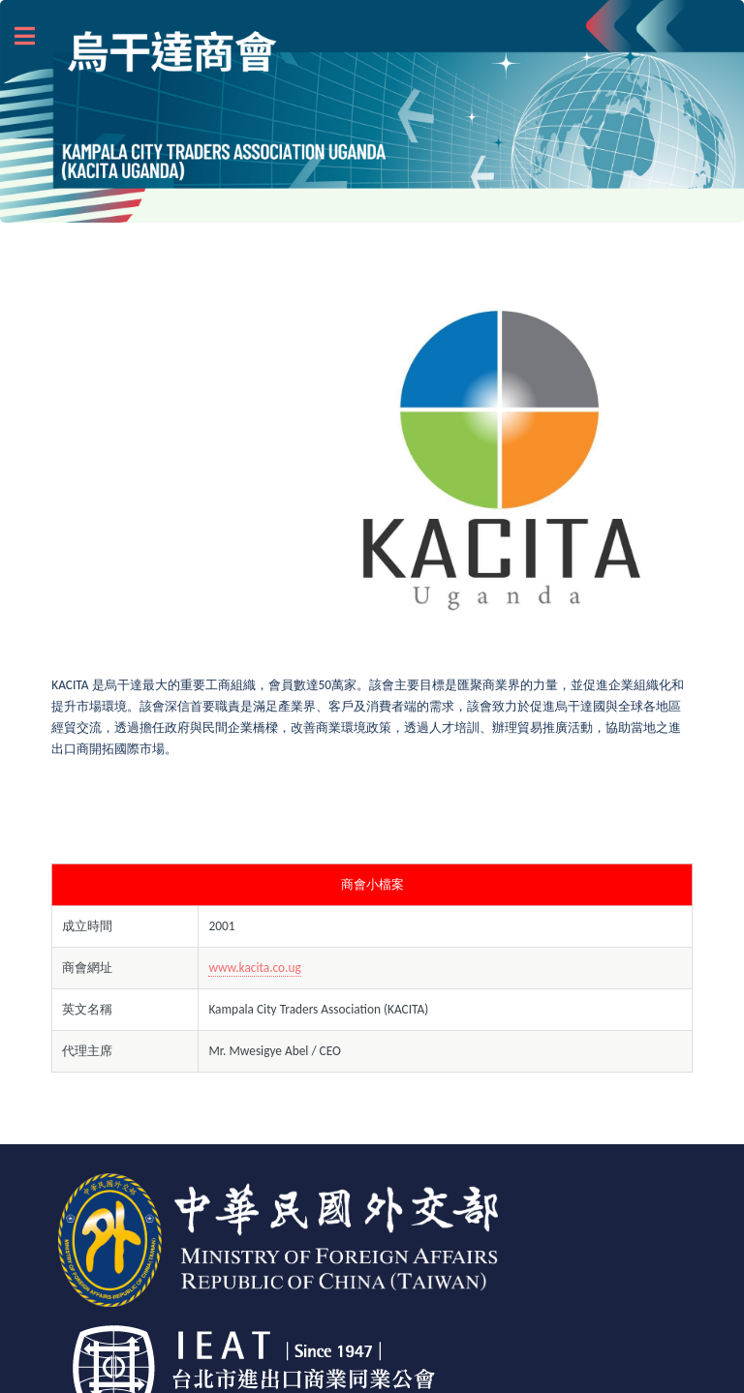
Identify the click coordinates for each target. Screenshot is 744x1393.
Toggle (35, 36)
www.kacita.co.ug (254, 967)
